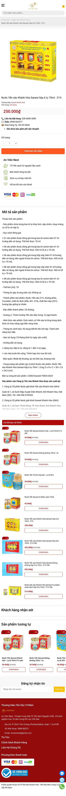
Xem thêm (33, 415)
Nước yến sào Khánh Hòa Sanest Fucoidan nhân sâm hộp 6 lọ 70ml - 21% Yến (42, 586)
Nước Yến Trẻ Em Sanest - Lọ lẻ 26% (39, 475)
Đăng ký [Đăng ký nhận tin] (59, 689)
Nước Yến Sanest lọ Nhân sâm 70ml (39, 497)
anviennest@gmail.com (21, 733)
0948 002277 (23, 728)
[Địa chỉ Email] (33, 689)
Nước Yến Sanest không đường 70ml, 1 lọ (41, 453)
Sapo (10, 787)
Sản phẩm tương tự (16, 624)
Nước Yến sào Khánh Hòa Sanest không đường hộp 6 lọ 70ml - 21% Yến (41, 564)
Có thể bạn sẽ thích (12, 422)
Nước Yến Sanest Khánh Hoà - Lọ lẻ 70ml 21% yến (12, 659)
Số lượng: (5, 137)
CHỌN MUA (43, 442)
